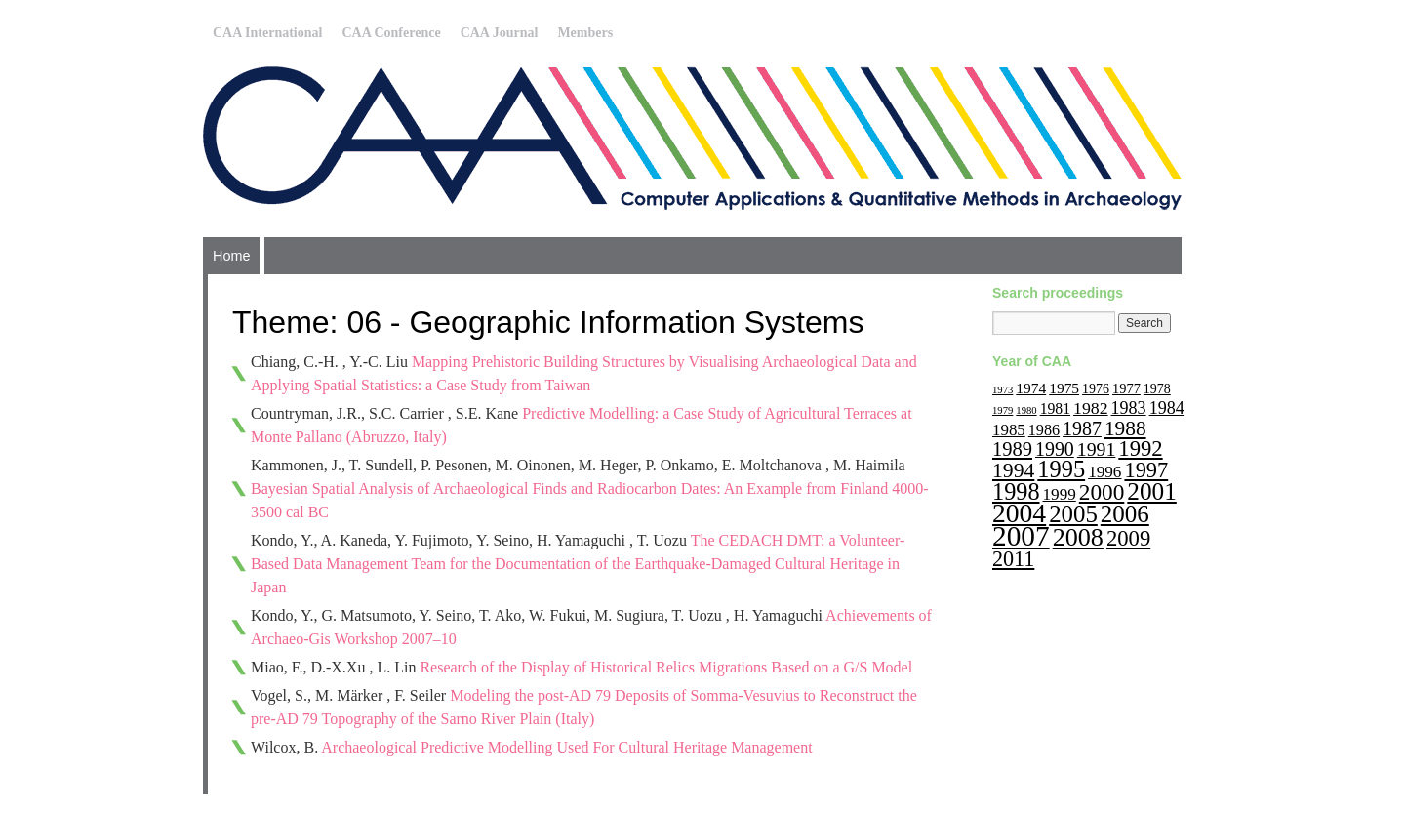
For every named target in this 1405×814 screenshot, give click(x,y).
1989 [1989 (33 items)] (1012, 449)
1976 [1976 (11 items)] (1095, 389)
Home (231, 256)
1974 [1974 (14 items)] (1031, 388)
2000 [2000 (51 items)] (1102, 492)
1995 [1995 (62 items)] (1061, 469)
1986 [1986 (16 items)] (1044, 430)
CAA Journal (500, 32)
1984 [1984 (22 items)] (1166, 408)
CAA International (267, 32)
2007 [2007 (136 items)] (1021, 535)
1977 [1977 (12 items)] (1126, 388)
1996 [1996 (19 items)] (1104, 472)
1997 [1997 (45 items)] (1146, 470)
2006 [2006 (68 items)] (1125, 514)
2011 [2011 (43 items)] (1013, 559)
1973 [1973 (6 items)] (1002, 390)
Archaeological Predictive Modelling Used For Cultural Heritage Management (566, 747)
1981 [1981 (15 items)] (1055, 408)
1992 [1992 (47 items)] (1140, 448)
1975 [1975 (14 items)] (1064, 388)
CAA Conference (390, 32)
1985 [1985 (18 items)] (1008, 430)
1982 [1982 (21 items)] (1090, 408)
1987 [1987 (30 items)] (1082, 428)
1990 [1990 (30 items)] (1054, 449)
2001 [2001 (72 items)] (1152, 491)
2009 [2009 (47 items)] (1128, 538)
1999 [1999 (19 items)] (1059, 494)
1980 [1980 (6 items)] (1026, 410)
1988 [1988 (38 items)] (1125, 428)
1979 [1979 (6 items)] (1002, 410)
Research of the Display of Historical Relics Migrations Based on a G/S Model (666, 667)
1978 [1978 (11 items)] (1157, 389)
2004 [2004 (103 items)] (1019, 513)
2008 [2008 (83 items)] (1078, 537)
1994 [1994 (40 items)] (1013, 470)
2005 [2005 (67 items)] (1073, 514)
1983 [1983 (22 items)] (1128, 408)
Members (585, 32)
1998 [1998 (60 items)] (1016, 491)
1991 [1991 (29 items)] (1096, 449)
